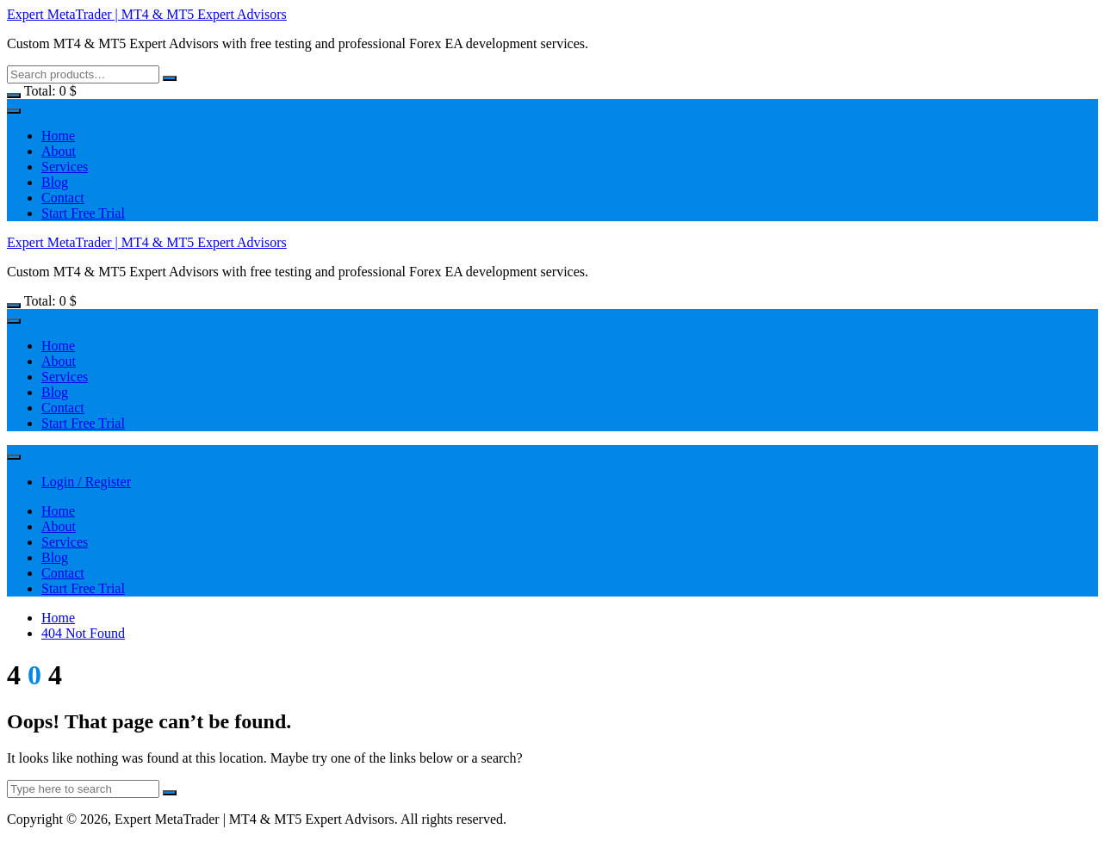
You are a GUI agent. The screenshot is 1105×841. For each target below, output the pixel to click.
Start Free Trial (83, 213)
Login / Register (86, 481)
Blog (54, 182)
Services (64, 166)
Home (58, 135)
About (58, 151)
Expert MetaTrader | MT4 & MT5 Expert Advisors (147, 14)
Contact (62, 197)
